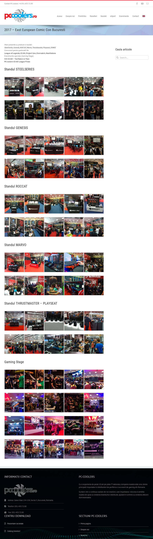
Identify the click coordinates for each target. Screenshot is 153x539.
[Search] (117, 57)
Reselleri (84, 496)
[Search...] (132, 57)
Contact (84, 513)
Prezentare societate (15, 484)
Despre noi (85, 490)
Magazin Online (87, 508)
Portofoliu (84, 502)
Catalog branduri (13, 491)
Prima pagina (86, 484)
